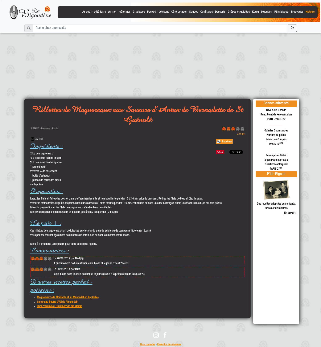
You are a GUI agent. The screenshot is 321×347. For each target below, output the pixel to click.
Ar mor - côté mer (119, 11)
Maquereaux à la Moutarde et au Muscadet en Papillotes (68, 297)
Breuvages (297, 11)
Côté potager (179, 11)
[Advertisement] (160, 64)
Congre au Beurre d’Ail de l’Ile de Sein (57, 302)
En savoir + (290, 213)
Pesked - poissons (158, 11)
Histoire (310, 11)
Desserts (220, 11)
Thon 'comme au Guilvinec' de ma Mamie (59, 306)
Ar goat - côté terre (94, 11)
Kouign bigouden (262, 11)
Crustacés (139, 11)
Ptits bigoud (281, 11)
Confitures (206, 11)
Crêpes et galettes (239, 11)
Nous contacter (147, 344)
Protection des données (169, 344)
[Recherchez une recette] (160, 28)
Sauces (193, 11)
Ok (292, 28)
